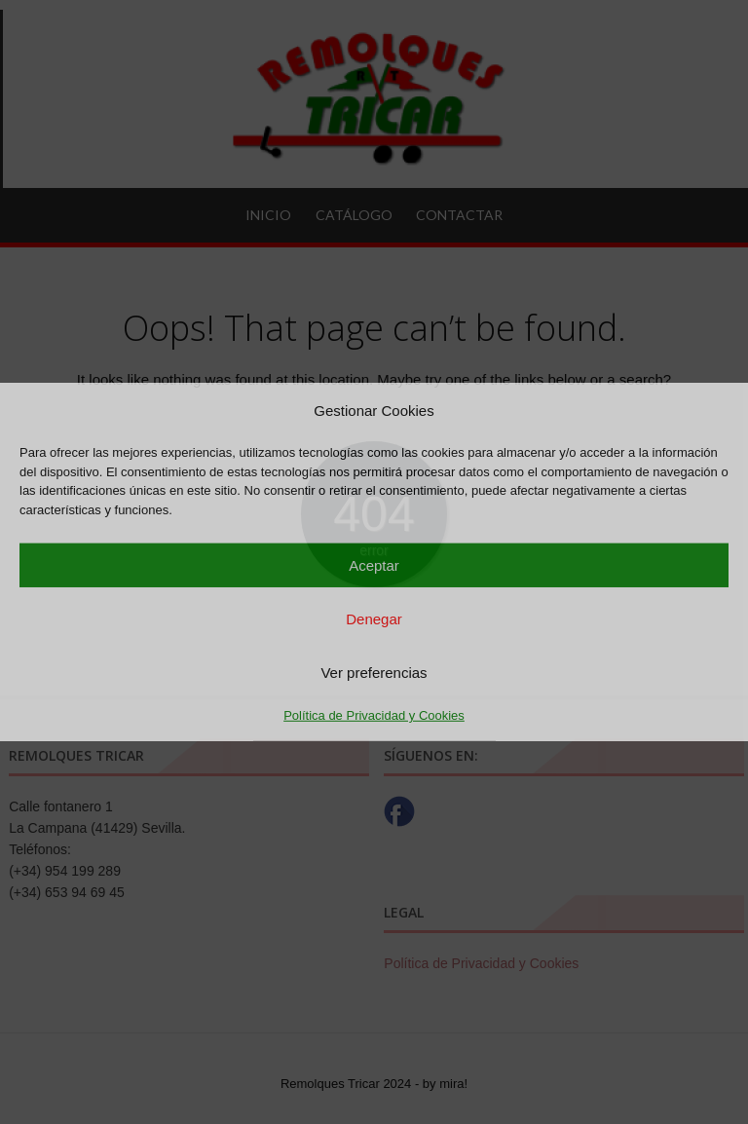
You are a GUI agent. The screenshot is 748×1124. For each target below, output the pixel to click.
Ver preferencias (373, 671)
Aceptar (374, 564)
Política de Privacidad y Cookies (374, 715)
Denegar (374, 618)
